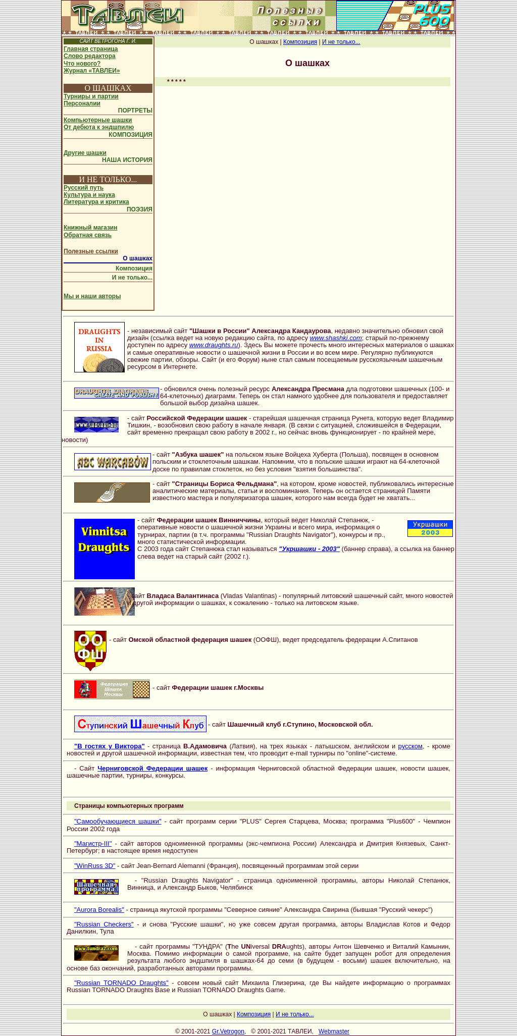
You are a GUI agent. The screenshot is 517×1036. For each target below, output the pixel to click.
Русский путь (84, 187)
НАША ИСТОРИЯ (127, 159)
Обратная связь (88, 235)
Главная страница (91, 48)
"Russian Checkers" (104, 924)
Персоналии (82, 103)
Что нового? (82, 63)
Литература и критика (96, 201)
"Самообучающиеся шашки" (118, 821)
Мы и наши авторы (92, 296)
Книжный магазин (90, 227)
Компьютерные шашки (98, 120)
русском (410, 746)
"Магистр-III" (93, 843)
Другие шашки (85, 152)
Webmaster (334, 1031)
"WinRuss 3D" (94, 865)
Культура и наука (89, 194)
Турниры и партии (91, 96)
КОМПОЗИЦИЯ (130, 134)
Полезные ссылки (91, 251)
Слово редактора (90, 56)
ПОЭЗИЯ (139, 209)
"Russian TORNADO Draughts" (121, 983)
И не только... (132, 277)
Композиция (134, 268)
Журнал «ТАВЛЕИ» (92, 70)
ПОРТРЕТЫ (135, 110)
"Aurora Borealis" (99, 909)
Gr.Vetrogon (228, 1031)
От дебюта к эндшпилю (99, 127)
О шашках (137, 258)
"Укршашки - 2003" (309, 549)
